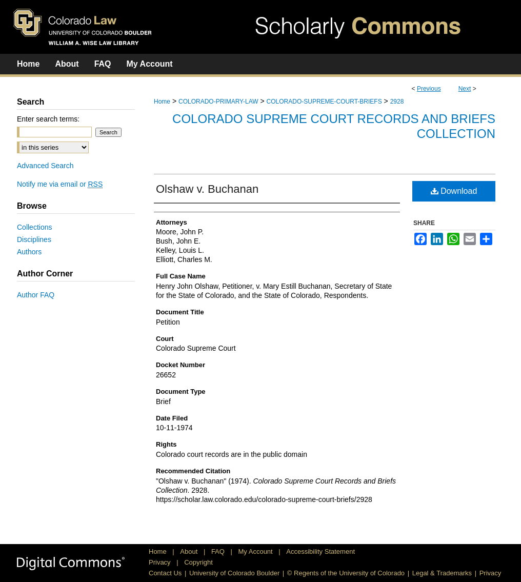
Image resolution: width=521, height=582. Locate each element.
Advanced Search (45, 166)
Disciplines (34, 239)
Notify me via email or (60, 184)
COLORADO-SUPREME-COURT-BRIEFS (324, 101)
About (189, 551)
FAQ (219, 551)
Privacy (160, 562)
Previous (429, 88)
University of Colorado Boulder (234, 573)
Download (454, 191)
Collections (34, 227)
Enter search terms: (48, 119)
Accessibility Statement (320, 551)
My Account (256, 551)
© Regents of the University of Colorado (346, 573)
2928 (397, 101)
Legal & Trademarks (442, 573)
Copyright (198, 562)
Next (464, 88)
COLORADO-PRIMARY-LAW (218, 101)
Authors (29, 252)
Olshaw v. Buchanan (207, 189)
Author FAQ (35, 295)
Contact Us (165, 573)
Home (162, 101)
